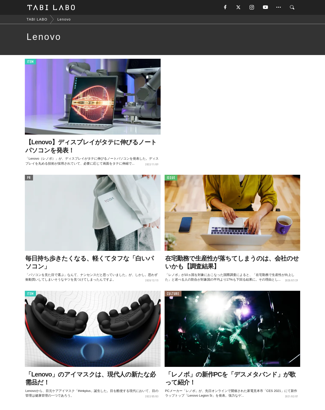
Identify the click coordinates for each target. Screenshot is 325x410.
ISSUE (171, 178)
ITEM (30, 62)
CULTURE (173, 294)
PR (29, 178)
